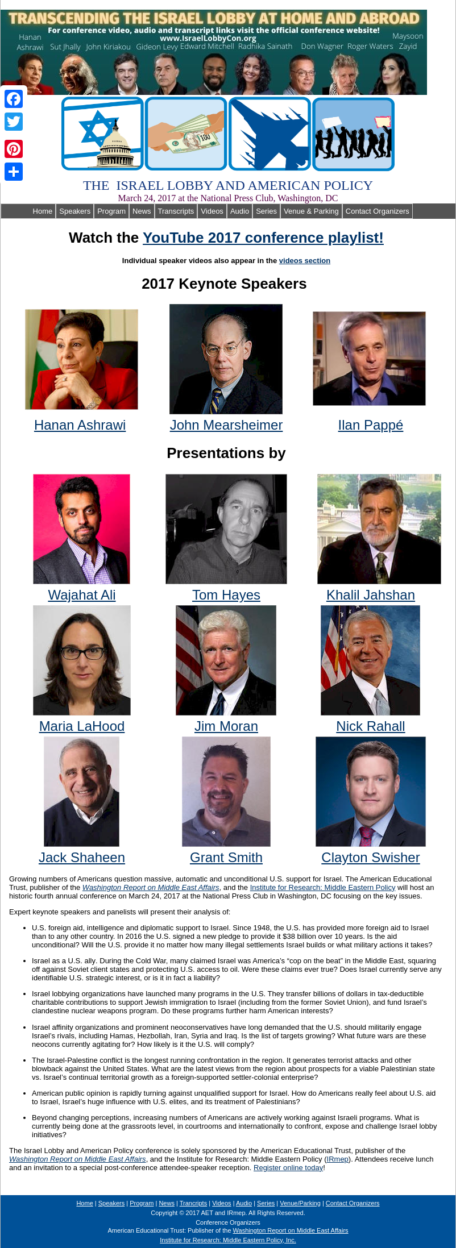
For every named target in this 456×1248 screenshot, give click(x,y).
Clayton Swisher (370, 857)
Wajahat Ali (81, 594)
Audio (239, 211)
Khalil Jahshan (370, 594)
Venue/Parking (300, 1203)
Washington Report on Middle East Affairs (150, 887)
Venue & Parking (311, 211)
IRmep (338, 1159)
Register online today (288, 1167)
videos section (304, 260)
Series (266, 211)
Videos (212, 211)
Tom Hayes (226, 594)
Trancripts (194, 1203)
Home (28, 211)
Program (111, 211)
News (141, 211)
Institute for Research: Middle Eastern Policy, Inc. (228, 1240)
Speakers (74, 211)
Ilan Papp (371, 424)
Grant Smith (226, 857)
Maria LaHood (82, 726)
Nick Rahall (370, 726)
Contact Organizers (377, 211)
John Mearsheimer (226, 424)
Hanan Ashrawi (80, 424)
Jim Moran (226, 726)
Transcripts (176, 211)
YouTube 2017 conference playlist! (263, 237)
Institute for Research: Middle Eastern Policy (323, 887)
